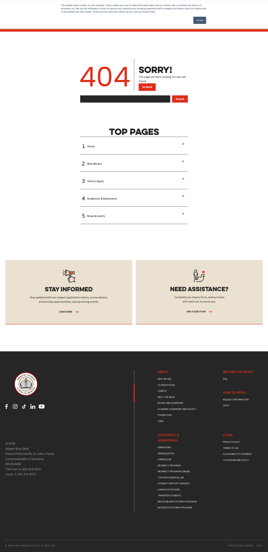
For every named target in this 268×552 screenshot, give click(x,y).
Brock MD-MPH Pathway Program (177, 502)
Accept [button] (199, 20)
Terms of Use (231, 448)
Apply (226, 405)
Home (134, 144)
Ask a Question (196, 311)
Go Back (147, 87)
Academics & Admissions (134, 196)
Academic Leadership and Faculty (177, 409)
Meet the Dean (166, 397)
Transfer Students (169, 495)
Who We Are (134, 161)
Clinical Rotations (169, 489)
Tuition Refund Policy (236, 460)
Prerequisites (166, 453)
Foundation (165, 415)
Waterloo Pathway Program (175, 507)
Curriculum (164, 459)
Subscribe (65, 312)
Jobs (161, 421)
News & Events (134, 213)
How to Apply (134, 178)
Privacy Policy (231, 442)
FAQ (225, 379)
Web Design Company (241, 545)
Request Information (236, 399)
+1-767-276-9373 (24, 474)
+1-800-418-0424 (29, 469)
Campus (162, 391)
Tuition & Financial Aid (171, 477)
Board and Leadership (170, 403)
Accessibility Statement (237, 454)
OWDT (259, 545)
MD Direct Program (169, 465)
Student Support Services (174, 483)
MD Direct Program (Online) (174, 471)
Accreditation (166, 385)
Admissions (164, 447)
